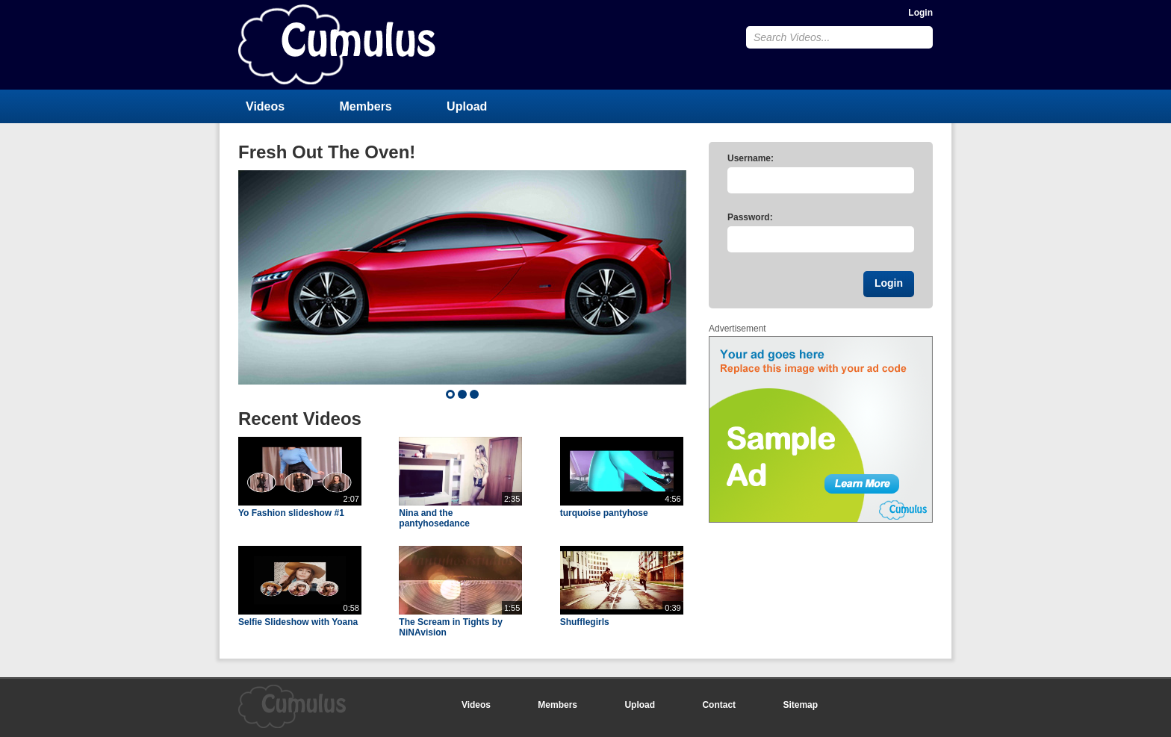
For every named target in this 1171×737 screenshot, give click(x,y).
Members (366, 106)
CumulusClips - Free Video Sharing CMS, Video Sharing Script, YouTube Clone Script (336, 44)
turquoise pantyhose (604, 513)
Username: (750, 158)
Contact (719, 705)
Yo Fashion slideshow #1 (291, 513)
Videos (265, 106)
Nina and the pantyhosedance (434, 518)
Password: (750, 217)
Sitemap (800, 705)
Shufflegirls (584, 622)
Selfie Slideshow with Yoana (298, 622)
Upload (467, 106)
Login (920, 12)
